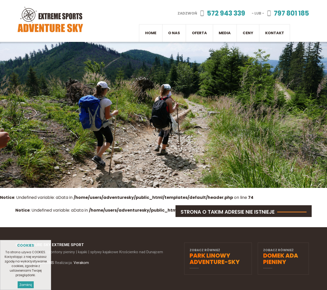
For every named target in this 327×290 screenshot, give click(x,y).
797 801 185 (291, 13)
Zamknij (25, 285)
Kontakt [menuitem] (274, 32)
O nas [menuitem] (174, 32)
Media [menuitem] (225, 32)
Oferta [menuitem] (199, 32)
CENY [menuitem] (248, 32)
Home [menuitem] (150, 32)
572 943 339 (226, 13)
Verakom (81, 262)
